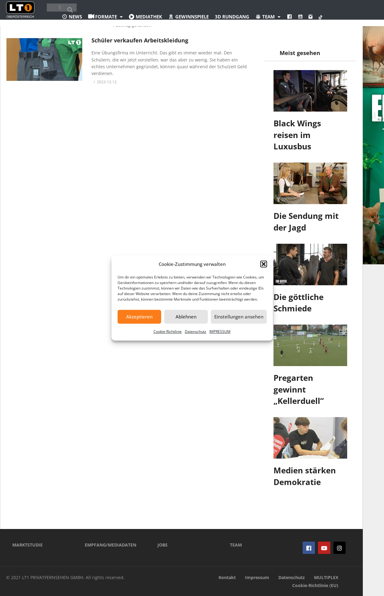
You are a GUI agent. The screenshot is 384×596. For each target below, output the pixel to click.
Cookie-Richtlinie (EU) (315, 585)
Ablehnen (186, 317)
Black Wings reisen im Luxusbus (297, 135)
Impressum (257, 577)
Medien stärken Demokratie (304, 476)
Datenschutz (195, 331)
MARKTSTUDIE (27, 545)
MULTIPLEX (326, 577)
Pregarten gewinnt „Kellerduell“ (298, 389)
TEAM (236, 545)
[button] (264, 264)
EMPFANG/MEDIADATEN (110, 545)
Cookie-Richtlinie (167, 331)
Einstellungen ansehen (238, 317)
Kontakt (227, 577)
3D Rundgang (232, 17)
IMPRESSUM (220, 331)
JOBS (162, 545)
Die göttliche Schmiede (298, 302)
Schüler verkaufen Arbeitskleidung (139, 40)
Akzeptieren (139, 317)
